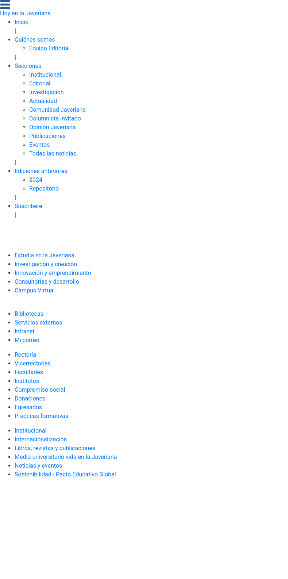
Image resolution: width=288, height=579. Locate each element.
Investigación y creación (46, 264)
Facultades (29, 372)
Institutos (27, 380)
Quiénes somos (35, 39)
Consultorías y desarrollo (47, 281)
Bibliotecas (29, 313)
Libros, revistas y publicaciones (55, 448)
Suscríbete (28, 206)
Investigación (46, 92)
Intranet (25, 331)
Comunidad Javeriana (57, 109)
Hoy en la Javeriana (25, 13)
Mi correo (27, 340)
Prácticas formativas (41, 416)
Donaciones (30, 398)
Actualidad (43, 100)
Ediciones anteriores (41, 171)
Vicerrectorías (33, 363)
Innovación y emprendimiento (53, 272)
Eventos (39, 144)
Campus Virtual (35, 290)
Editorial (39, 83)
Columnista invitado (55, 118)
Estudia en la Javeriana (44, 255)
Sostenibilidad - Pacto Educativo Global (65, 474)
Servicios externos (38, 322)
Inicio (21, 22)
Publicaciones (47, 136)
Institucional (45, 74)
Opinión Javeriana (52, 127)
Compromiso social (40, 389)
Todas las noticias (52, 153)
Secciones (28, 65)
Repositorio (44, 188)
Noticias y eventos (38, 465)
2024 (35, 179)
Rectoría (25, 354)
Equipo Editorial (49, 48)
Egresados (28, 407)
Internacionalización (41, 439)
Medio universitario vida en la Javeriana (66, 456)
